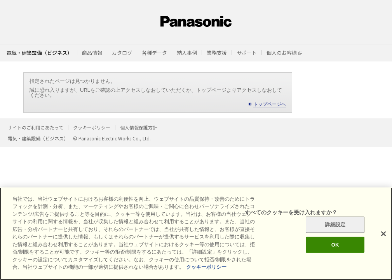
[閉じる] (383, 233)
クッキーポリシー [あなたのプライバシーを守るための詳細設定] (206, 267)
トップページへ (269, 104)
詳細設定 (335, 225)
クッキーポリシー (91, 127)
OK (335, 244)
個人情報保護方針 (138, 127)
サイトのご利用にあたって (35, 127)
